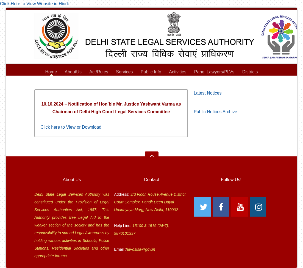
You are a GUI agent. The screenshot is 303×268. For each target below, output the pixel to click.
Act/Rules (98, 72)
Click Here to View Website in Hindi (34, 3)
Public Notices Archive (215, 111)
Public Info (151, 73)
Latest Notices (207, 93)
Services (124, 73)
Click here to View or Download (70, 127)
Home (51, 72)
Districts (250, 73)
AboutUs (73, 73)
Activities (177, 72)
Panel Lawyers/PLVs (214, 73)
